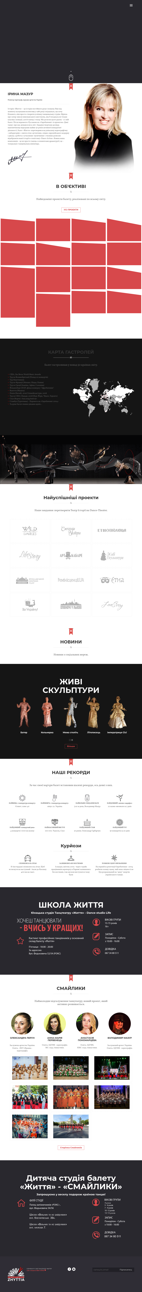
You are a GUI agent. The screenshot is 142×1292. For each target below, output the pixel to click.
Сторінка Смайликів (71, 1147)
